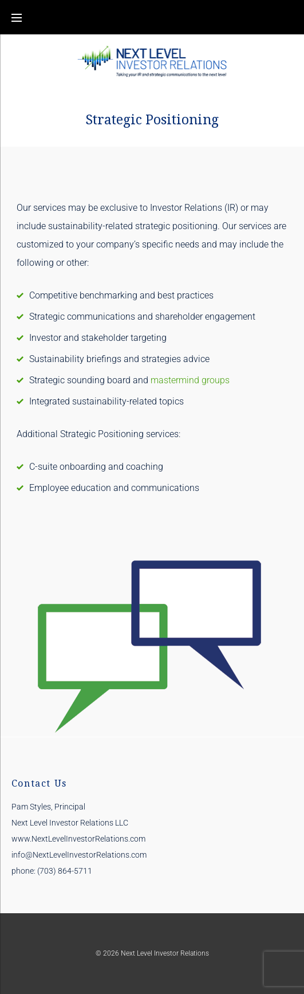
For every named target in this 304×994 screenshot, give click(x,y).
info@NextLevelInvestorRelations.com (79, 854)
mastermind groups (190, 380)
